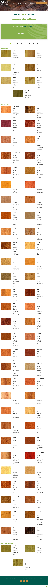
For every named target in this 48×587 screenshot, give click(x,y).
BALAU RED (15, 167)
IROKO (38, 273)
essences (24, 14)
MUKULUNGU (39, 422)
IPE (13, 273)
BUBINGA (38, 182)
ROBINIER (26, 559)
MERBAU (38, 393)
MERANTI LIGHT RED (16, 393)
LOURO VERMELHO (16, 349)
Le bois (19, 3)
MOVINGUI (38, 407)
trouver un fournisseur (41, 3)
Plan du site (25, 578)
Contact (41, 578)
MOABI (14, 407)
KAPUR (38, 303)
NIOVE (38, 437)
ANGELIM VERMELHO (16, 152)
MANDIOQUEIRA (39, 363)
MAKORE (14, 363)
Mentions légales (8, 578)
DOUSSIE (14, 228)
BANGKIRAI (39, 167)
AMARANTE (15, 120)
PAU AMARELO (15, 467)
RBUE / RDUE (24, 2)
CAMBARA (14, 197)
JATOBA (14, 303)
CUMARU (14, 212)
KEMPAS (14, 318)
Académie (37, 2)
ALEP (37, 106)
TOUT (11, 43)
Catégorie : (14, 52)
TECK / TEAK (39, 511)
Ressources (18, 2)
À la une (13, 2)
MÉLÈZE (38, 64)
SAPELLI (14, 481)
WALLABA (14, 527)
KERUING (38, 318)
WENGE (38, 527)
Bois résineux (4, 48)
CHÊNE (38, 545)
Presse (37, 578)
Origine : (14, 54)
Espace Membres (43, 2)
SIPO (37, 481)
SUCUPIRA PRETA (16, 496)
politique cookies (25, 586)
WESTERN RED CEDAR (28, 90)
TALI (37, 496)
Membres (30, 3)
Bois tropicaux (5, 104)
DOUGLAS (38, 50)
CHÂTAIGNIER (15, 545)
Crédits (29, 578)
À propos (13, 3)
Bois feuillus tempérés (7, 543)
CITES (28, 2)
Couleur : (14, 59)
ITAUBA (14, 289)
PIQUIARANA (39, 467)
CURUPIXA (38, 212)
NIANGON (14, 437)
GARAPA (38, 258)
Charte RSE (32, 2)
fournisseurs (31, 14)
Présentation (17, 14)
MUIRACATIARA (15, 422)
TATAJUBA (14, 511)
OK (46, 586)
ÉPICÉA (14, 64)
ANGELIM (38, 136)
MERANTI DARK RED (40, 378)
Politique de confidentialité (16, 578)
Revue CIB (33, 578)
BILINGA (14, 182)
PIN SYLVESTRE (39, 77)
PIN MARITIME (15, 77)
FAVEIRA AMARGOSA (16, 242)
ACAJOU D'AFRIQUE (16, 106)
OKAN (14, 452)
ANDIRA (38, 120)
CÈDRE (14, 50)
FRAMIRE (38, 242)
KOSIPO (14, 333)
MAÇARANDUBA (39, 349)
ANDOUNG (14, 136)
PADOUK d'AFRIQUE (40, 452)
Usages (25, 3)
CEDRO (38, 197)
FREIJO (14, 258)
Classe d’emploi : (39, 57)
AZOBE (38, 152)
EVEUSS (38, 228)
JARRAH (38, 289)
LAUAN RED (39, 333)
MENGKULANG (15, 378)
